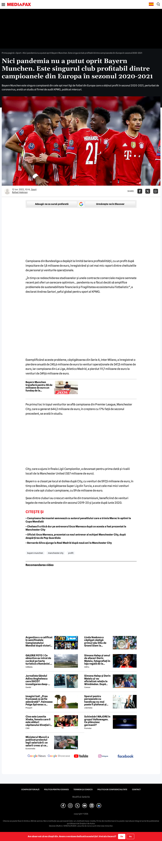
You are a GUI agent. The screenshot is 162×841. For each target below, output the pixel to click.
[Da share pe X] (147, 191)
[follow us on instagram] (103, 756)
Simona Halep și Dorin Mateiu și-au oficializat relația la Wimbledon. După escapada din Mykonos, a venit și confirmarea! (97, 680)
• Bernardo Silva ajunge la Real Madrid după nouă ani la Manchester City (69, 542)
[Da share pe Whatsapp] (155, 191)
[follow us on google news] (37, 756)
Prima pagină (8, 53)
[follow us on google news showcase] (59, 756)
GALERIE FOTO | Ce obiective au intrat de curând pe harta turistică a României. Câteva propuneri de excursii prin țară (38, 659)
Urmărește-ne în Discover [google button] (110, 204)
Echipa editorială (30, 789)
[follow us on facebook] (125, 756)
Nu (130, 836)
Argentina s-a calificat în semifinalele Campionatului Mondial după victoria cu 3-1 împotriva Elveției (39, 641)
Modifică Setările (81, 797)
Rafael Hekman (20, 192)
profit (70, 553)
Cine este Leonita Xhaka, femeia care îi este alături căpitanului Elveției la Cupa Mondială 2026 (39, 720)
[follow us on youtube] (81, 756)
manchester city (55, 553)
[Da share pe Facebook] (139, 191)
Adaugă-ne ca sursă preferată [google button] (52, 204)
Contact (136, 789)
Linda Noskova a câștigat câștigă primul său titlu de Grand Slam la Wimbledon (95, 641)
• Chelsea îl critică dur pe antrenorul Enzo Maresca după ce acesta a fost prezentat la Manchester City (76, 528)
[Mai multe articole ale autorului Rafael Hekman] (7, 191)
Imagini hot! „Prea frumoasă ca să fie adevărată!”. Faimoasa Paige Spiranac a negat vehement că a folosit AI (39, 700)
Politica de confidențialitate (112, 789)
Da (121, 836)
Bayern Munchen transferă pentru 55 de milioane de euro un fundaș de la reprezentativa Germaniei (39, 386)
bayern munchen (35, 553)
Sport (18, 53)
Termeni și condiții (83, 789)
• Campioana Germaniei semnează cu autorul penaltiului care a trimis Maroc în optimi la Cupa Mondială (78, 520)
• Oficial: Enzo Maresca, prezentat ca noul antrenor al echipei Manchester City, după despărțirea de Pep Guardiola (76, 536)
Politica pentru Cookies (56, 789)
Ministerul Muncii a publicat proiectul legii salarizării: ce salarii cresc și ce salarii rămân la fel (37, 741)
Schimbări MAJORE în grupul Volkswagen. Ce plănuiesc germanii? (97, 720)
